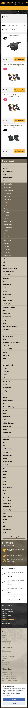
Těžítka (5, 234)
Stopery (5, 231)
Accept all (14, 699)
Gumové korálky (7, 187)
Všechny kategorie (14, 537)
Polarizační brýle (7, 426)
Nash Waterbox (6, 381)
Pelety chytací (6, 416)
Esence (4, 310)
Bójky (4, 265)
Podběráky (5, 420)
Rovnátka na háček (8, 221)
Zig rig (4, 532)
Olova (4, 404)
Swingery (5, 481)
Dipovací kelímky (7, 294)
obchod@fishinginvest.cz (9, 619)
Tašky (4, 494)
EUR (15, 2)
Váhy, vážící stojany (7, 510)
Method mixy (6, 371)
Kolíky (4, 339)
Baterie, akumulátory (8, 171)
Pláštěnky (4, 654)
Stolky (4, 478)
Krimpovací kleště (7, 349)
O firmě (4, 635)
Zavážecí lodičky (7, 529)
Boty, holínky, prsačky (8, 272)
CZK (15, 4)
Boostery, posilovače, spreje (10, 268)
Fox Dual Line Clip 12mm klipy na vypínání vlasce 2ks (14, 65)
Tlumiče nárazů (7, 237)
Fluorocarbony (6, 313)
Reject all (14, 703)
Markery (5, 368)
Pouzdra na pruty (7, 433)
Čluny (4, 281)
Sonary (4, 468)
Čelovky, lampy (6, 278)
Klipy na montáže (7, 199)
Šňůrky (4, 484)
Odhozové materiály (8, 400)
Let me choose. (7, 695)
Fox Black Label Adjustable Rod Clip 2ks (14, 126)
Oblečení (5, 397)
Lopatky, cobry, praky (8, 365)
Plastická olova (7, 212)
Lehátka (5, 362)
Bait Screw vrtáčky (8, 184)
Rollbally (5, 458)
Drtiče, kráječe (6, 304)
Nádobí (4, 378)
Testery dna (6, 497)
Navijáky (5, 391)
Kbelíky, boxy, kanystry (8, 336)
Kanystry (4, 653)
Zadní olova (6, 246)
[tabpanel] (13, 583)
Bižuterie (11, 11)
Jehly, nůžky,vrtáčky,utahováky (10, 326)
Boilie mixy (5, 259)
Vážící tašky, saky (7, 516)
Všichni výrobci (13, 29)
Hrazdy (4, 323)
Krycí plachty (6, 355)
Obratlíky (6, 209)
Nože (4, 394)
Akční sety (5, 168)
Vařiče (4, 513)
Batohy (4, 174)
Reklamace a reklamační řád (9, 676)
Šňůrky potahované (7, 487)
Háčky (4, 320)
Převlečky (6, 218)
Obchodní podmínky (7, 674)
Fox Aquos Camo (7, 317)
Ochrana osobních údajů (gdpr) (10, 680)
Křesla (4, 359)
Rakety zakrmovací (7, 449)
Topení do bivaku (7, 503)
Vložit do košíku (19, 59)
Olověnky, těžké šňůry (8, 407)
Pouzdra (5, 429)
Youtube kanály (6, 643)
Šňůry (4, 490)
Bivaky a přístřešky (7, 178)
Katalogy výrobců (6, 641)
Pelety (4, 413)
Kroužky (5, 203)
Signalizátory (6, 465)
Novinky (4, 637)
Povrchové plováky (7, 436)
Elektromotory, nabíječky (9, 307)
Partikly (5, 410)
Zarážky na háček (7, 252)
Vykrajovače (6, 243)
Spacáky (5, 471)
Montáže (5, 375)
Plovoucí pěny (7, 215)
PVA (4, 445)
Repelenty (5, 452)
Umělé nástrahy (7, 507)
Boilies (4, 262)
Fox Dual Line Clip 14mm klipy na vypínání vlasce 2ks (14, 95)
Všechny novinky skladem (14, 600)
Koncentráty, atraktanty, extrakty (11, 342)
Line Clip (6, 206)
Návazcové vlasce (7, 387)
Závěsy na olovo (7, 256)
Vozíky (4, 526)
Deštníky (5, 291)
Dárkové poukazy (7, 284)
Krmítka (5, 352)
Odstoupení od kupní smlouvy (10, 678)
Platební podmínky (7, 672)
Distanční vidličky (7, 301)
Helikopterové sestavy (9, 190)
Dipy (4, 297)
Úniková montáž (7, 240)
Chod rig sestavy (7, 193)
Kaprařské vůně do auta (9, 333)
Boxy (3, 660)
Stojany (4, 474)
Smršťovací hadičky (8, 227)
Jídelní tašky (6, 330)
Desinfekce (5, 288)
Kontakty (4, 639)
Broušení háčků (7, 275)
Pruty (4, 442)
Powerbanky (6, 439)
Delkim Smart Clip (14, 35)
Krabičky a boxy (7, 346)
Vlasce (4, 523)
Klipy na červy (7, 196)
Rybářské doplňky (7, 462)
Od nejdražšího (13, 25)
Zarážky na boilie (7, 249)
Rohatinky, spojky (7, 455)
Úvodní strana (4, 11)
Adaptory (5, 165)
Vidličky (5, 520)
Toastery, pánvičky (7, 500)
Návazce (5, 384)
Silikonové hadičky (8, 224)
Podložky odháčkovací (8, 423)
